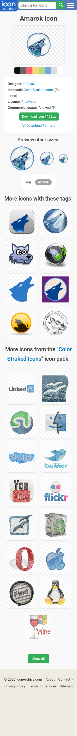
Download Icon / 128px (39, 116)
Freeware (29, 101)
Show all (38, 659)
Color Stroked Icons (39, 90)
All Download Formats (38, 125)
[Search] (60, 5)
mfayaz (29, 84)
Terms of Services (42, 686)
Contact (64, 679)
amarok (43, 182)
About (50, 679)
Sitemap (66, 686)
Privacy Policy (14, 686)
